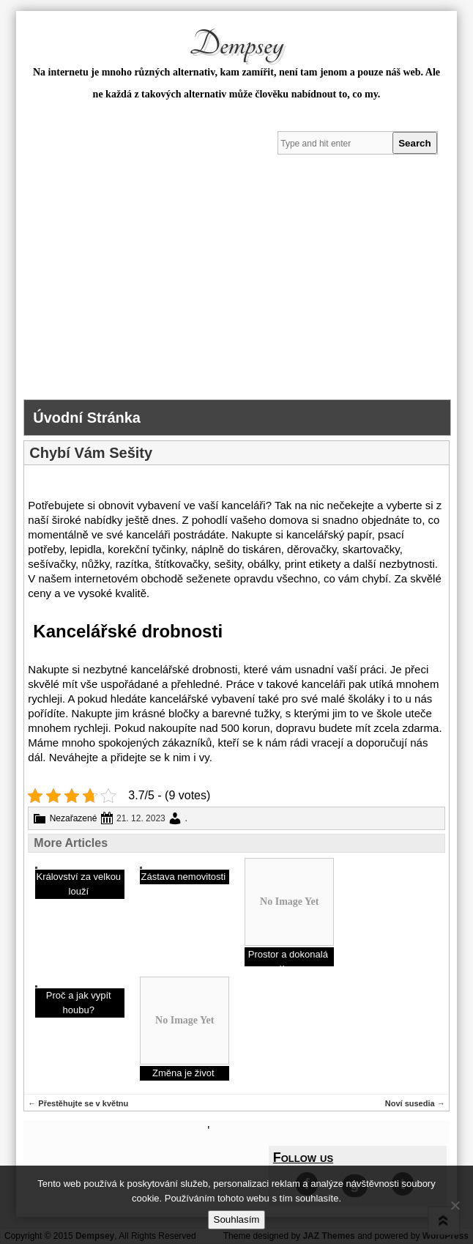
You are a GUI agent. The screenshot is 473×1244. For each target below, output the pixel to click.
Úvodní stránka (87, 418)
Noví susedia (415, 1103)
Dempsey (236, 44)
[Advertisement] (236, 289)
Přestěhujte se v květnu (78, 1103)
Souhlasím (237, 1219)
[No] (454, 1205)
